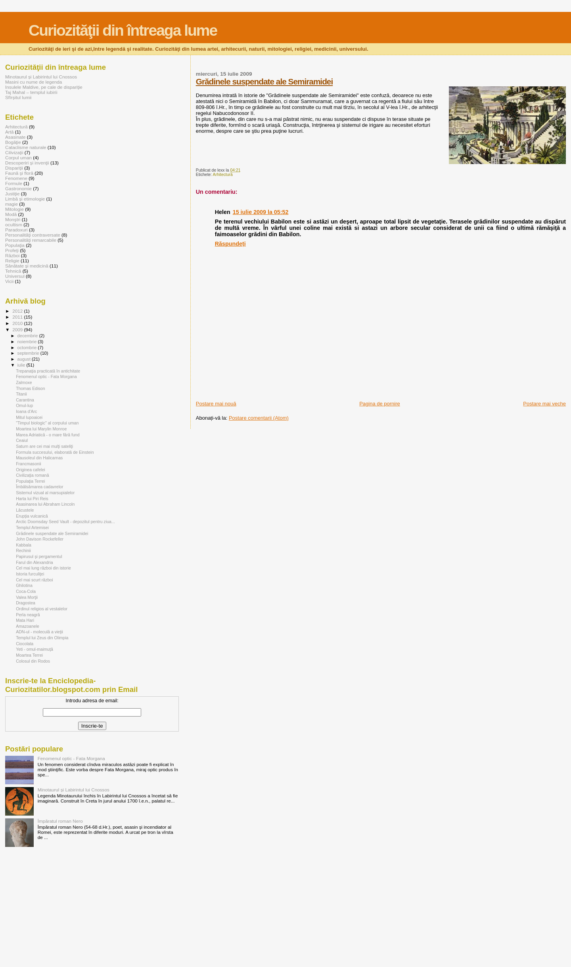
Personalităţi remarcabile (30, 240)
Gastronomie (18, 188)
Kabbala (23, 545)
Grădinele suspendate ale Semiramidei (264, 81)
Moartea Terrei (29, 655)
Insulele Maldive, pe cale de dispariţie (43, 87)
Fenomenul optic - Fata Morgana (46, 376)
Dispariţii (14, 167)
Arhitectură (223, 174)
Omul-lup (24, 405)
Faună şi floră (19, 173)
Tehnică (13, 270)
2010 (18, 323)
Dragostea (25, 602)
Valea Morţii (27, 597)
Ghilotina (24, 585)
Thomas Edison (30, 388)
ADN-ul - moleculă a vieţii (39, 631)
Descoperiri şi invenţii (27, 162)
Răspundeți (230, 244)
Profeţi (12, 250)
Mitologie (14, 209)
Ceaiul (22, 440)
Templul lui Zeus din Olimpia (42, 637)
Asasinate (15, 137)
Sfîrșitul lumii (18, 97)
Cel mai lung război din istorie (43, 568)
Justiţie (12, 193)
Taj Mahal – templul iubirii (31, 92)
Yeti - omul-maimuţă (34, 649)
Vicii (9, 281)
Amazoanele (27, 626)
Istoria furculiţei (30, 573)
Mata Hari (25, 620)
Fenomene (16, 178)
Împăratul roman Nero (60, 821)
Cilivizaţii (14, 152)
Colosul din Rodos (33, 661)
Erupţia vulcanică (32, 516)
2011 (18, 316)
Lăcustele (25, 510)
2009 (18, 329)
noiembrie (27, 341)
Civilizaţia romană (32, 475)
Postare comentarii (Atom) (259, 418)
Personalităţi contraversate (32, 234)
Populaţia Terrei (30, 481)
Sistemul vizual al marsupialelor (45, 492)
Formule (13, 183)
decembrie (28, 335)
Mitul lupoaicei (29, 417)
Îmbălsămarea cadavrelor (39, 486)
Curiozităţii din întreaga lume (123, 30)
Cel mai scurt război (34, 579)
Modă (11, 214)
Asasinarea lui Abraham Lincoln (45, 504)
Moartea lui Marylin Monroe (41, 428)
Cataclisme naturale (25, 147)
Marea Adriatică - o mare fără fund (48, 434)
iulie (22, 365)
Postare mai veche (544, 404)
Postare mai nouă (216, 404)
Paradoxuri (16, 229)
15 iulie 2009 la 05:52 (261, 212)
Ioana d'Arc (26, 411)
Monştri (12, 219)
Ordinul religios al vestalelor (41, 608)
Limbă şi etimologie (25, 198)
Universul (15, 276)
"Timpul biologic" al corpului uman (47, 422)
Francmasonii (28, 463)
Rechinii (23, 550)
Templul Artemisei (32, 527)
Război (12, 255)
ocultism (13, 224)
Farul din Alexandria (34, 562)
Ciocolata (24, 643)
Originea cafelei (30, 469)
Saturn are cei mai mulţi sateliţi (44, 446)
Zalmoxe (24, 382)
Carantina (25, 400)
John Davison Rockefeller (39, 539)
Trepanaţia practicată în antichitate (48, 371)
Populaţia (15, 245)
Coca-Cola (26, 591)
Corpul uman (18, 157)
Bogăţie (13, 142)
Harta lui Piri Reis (32, 498)
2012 (18, 310)
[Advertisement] (288, 382)
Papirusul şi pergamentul (39, 556)
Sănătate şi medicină (26, 265)
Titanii (21, 394)
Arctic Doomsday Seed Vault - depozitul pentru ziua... (65, 521)
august (24, 359)
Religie (12, 260)
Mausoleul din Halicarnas (39, 457)
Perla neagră (28, 614)
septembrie (28, 353)
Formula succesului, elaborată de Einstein (55, 452)
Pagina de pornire (379, 404)
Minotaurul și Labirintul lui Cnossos (41, 76)
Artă (9, 131)
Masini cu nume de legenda (33, 81)
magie (11, 203)
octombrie (27, 347)
